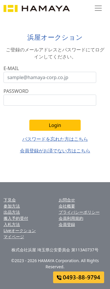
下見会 (10, 200)
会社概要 (67, 206)
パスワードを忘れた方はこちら (55, 139)
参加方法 (12, 206)
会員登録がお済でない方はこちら (55, 150)
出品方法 (12, 212)
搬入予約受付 (16, 218)
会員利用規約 (71, 218)
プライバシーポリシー (79, 212)
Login (55, 125)
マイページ (14, 236)
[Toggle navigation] (98, 8)
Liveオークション (20, 230)
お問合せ (67, 200)
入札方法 (12, 224)
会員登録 (67, 224)
